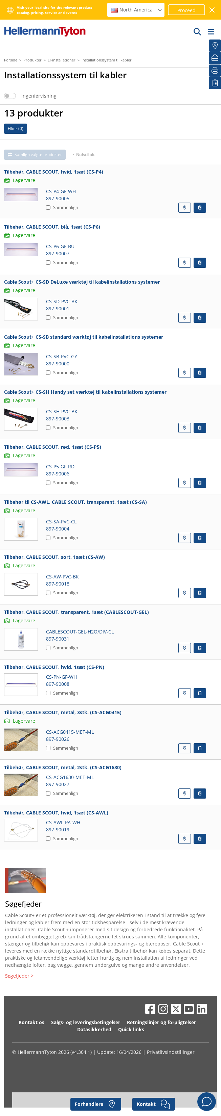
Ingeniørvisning (39, 96)
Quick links (131, 1029)
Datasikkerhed (94, 1029)
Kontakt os (31, 1022)
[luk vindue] (212, 10)
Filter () (15, 128)
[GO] (198, 31)
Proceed (186, 10)
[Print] (215, 70)
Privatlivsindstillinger (171, 1052)
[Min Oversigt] (215, 83)
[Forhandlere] (215, 46)
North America (136, 9)
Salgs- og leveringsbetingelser (85, 1022)
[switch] (10, 96)
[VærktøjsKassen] (215, 58)
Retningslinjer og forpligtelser (161, 1022)
